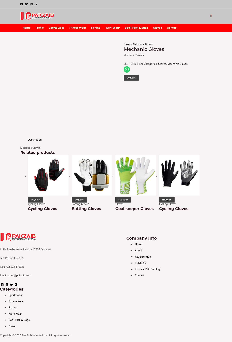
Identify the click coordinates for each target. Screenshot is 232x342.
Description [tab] (35, 139)
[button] (211, 16)
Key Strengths (143, 256)
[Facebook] (21, 4)
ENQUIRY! (131, 77)
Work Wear (112, 28)
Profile (40, 28)
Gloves (157, 28)
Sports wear (56, 28)
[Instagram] (31, 4)
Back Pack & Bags (136, 28)
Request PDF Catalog (147, 269)
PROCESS (140, 263)
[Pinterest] (16, 284)
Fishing (95, 28)
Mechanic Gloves (143, 44)
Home (26, 28)
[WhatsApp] (36, 4)
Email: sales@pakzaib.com (15, 275)
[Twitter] (26, 4)
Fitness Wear (77, 28)
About (138, 250)
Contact (172, 28)
